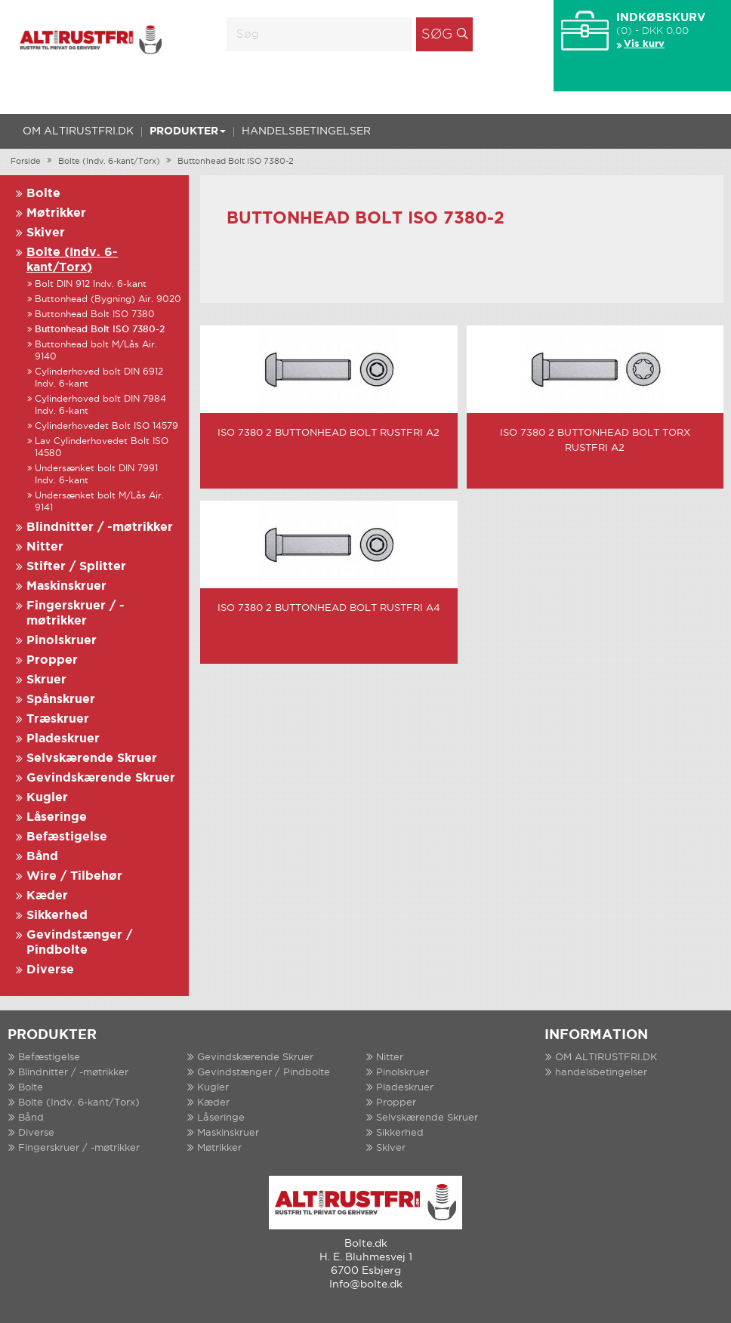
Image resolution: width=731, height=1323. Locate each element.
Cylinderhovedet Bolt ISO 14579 (106, 426)
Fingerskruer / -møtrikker (79, 1148)
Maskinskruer (66, 586)
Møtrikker (56, 213)
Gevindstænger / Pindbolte (263, 1073)
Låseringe (56, 817)
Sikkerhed (57, 915)
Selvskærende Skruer (91, 758)
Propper (52, 660)
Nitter (44, 547)
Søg (436, 35)
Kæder (47, 896)
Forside (26, 161)
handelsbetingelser (306, 131)
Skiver (45, 233)
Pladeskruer (63, 739)
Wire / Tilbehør (74, 876)
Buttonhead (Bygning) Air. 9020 (108, 299)
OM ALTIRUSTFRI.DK (78, 131)
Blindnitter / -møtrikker (99, 527)
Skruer (46, 680)
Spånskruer (60, 699)
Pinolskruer (61, 640)
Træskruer (57, 719)
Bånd (42, 856)
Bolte (43, 193)
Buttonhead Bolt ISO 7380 (95, 314)
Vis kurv (644, 44)
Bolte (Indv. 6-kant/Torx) (109, 161)
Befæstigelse (66, 837)
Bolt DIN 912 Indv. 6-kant (91, 284)
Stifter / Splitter (76, 566)
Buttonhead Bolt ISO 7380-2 (235, 161)
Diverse (50, 970)
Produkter (188, 131)
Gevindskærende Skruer (100, 778)
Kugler (47, 797)
